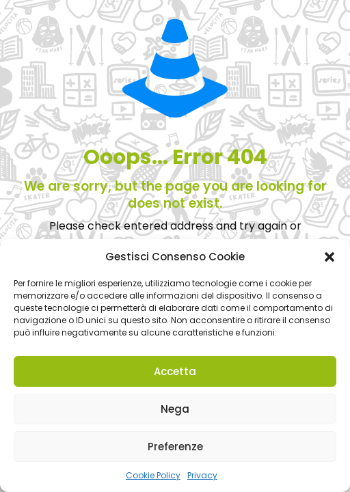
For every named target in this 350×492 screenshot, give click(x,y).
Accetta (175, 371)
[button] (329, 257)
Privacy (202, 475)
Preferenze (175, 446)
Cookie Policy (153, 475)
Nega (175, 409)
